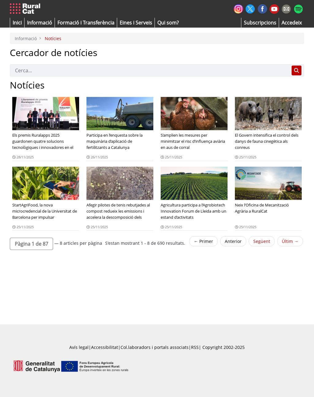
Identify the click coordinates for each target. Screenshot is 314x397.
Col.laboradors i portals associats (155, 347)
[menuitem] (86, 23)
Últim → (290, 241)
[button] (17, 23)
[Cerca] (149, 70)
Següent (261, 241)
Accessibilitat (104, 347)
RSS (195, 347)
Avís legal (79, 347)
